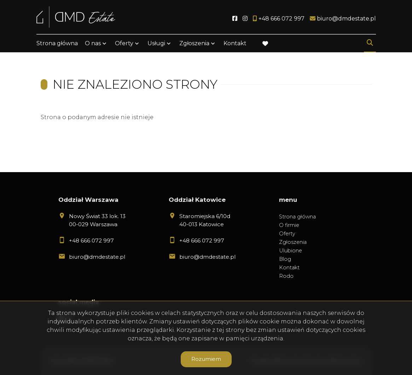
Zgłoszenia (194, 43)
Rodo (286, 276)
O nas (93, 43)
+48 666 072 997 (91, 240)
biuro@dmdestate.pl (97, 256)
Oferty (124, 43)
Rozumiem (206, 359)
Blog (285, 259)
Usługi (156, 43)
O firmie (289, 225)
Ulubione (290, 250)
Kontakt (235, 43)
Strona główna (57, 43)
